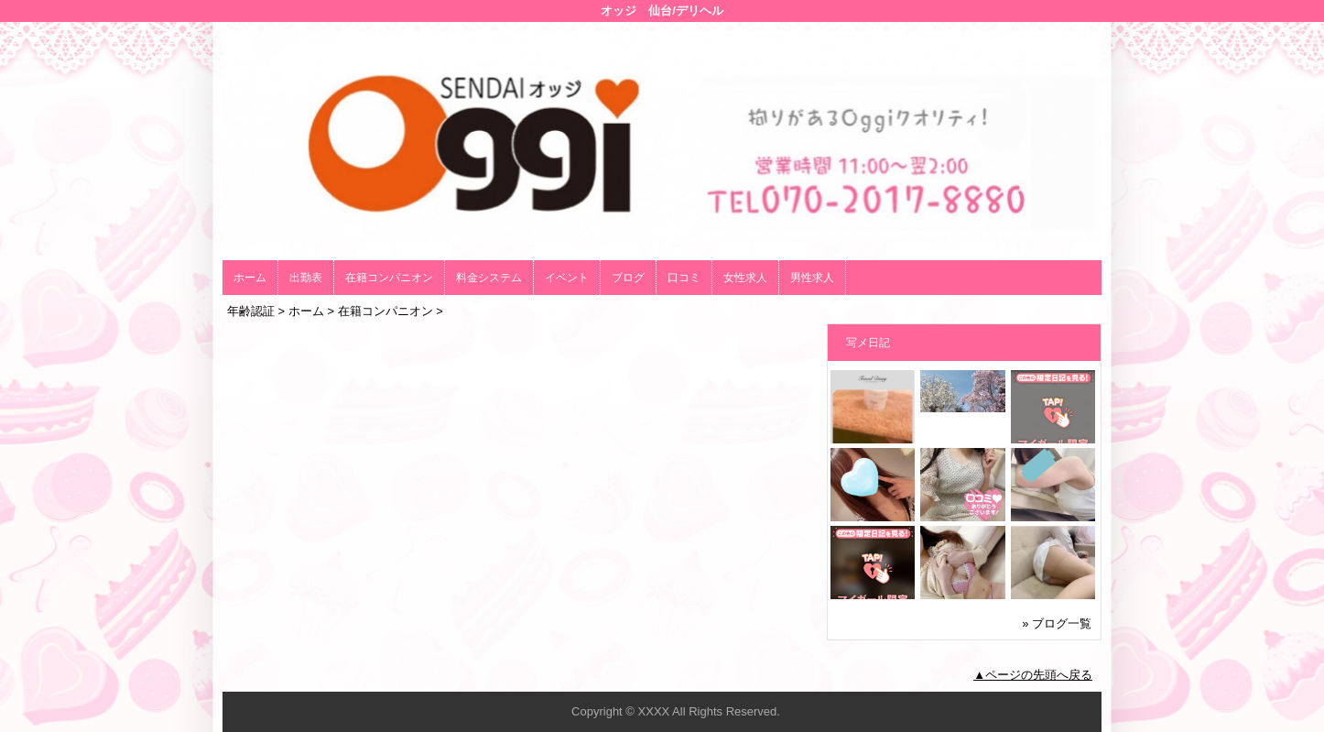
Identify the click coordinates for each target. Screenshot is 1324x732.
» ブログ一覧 (1056, 623)
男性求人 (812, 277)
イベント (567, 277)
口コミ (683, 277)
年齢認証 (251, 311)
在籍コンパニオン (389, 277)
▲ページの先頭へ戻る (1032, 675)
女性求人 (745, 277)
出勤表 (305, 277)
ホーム (249, 277)
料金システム (489, 277)
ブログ (628, 277)
